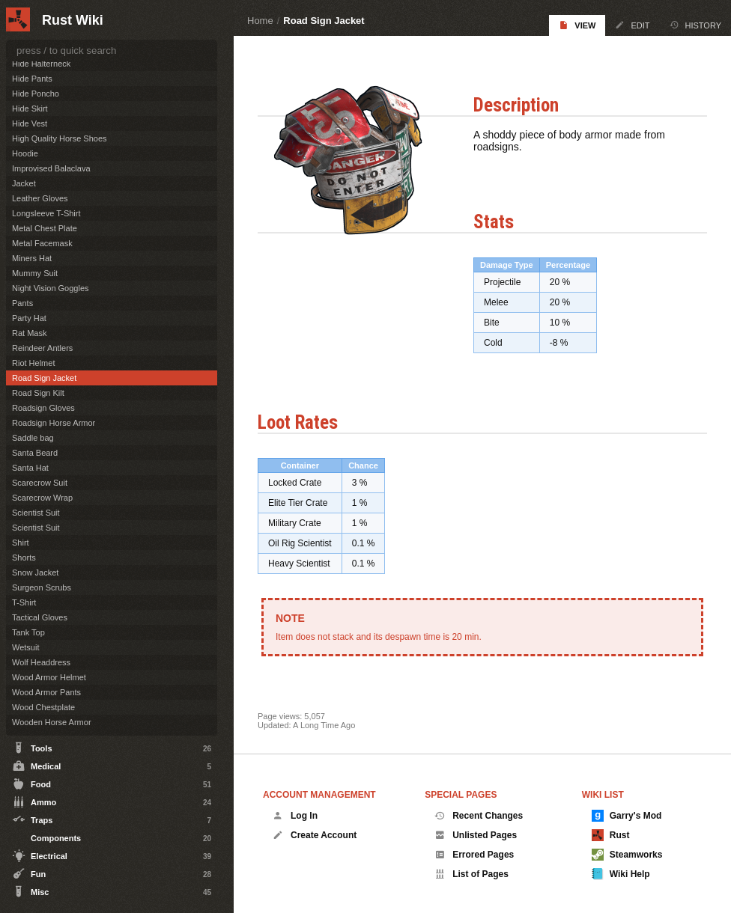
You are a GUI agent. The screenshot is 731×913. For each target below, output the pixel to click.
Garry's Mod (627, 816)
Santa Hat (30, 467)
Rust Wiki (72, 20)
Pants (22, 303)
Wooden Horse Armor (51, 722)
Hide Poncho (35, 93)
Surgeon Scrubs (41, 587)
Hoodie (25, 153)
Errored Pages (474, 855)
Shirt (20, 542)
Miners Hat (32, 258)
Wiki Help (621, 874)
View (577, 25)
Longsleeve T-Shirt (46, 213)
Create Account (315, 835)
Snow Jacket (35, 572)
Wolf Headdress (41, 662)
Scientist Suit (36, 512)
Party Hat (29, 318)
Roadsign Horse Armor (53, 422)
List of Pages (471, 874)
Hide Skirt (30, 108)
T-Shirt (24, 602)
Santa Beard (35, 452)
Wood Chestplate (43, 707)
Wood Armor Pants (46, 692)
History (696, 25)
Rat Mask (29, 333)
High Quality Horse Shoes (59, 138)
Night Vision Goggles (50, 288)
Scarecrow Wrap (42, 497)
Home (260, 20)
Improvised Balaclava (51, 168)
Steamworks (627, 855)
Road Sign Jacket (323, 20)
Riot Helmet (33, 362)
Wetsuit (25, 647)
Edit (632, 25)
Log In (295, 816)
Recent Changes (478, 816)
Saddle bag (33, 437)
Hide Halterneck (41, 63)
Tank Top (28, 632)
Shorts (24, 557)
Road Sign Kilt (38, 392)
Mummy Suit (35, 273)
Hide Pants (32, 78)
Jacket (24, 183)
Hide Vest (29, 123)
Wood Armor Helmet (49, 677)
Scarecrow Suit (39, 482)
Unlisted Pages (475, 835)
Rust (611, 835)
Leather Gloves (40, 198)
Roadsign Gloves (43, 407)
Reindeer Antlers (42, 347)
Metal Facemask (42, 243)
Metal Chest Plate (44, 228)
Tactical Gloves (39, 617)
